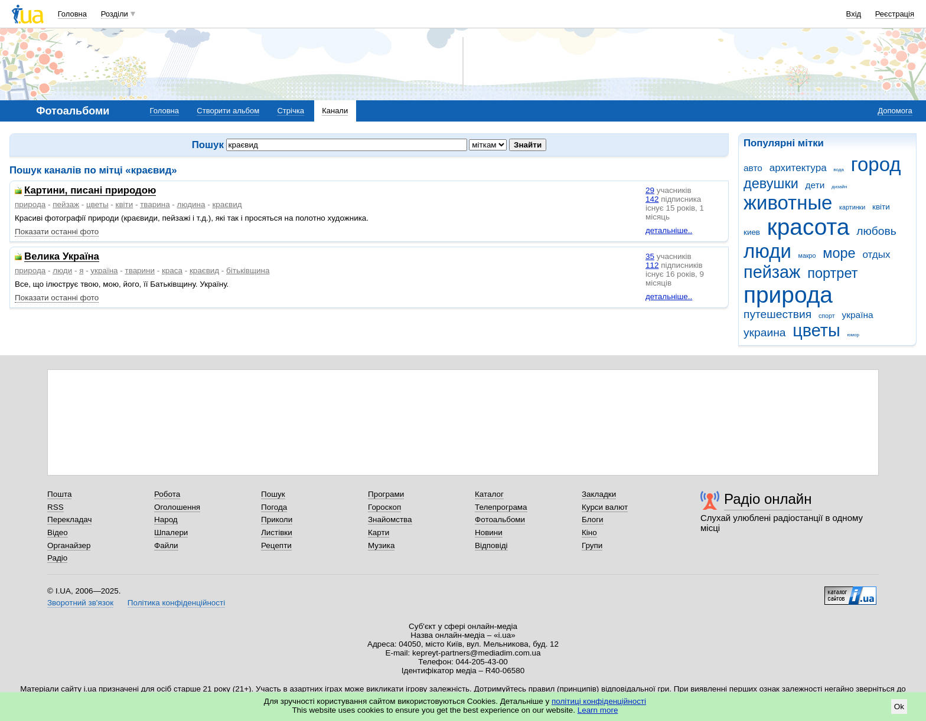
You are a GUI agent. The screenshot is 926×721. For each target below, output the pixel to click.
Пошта (59, 494)
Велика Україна (61, 257)
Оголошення (177, 507)
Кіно (589, 532)
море (839, 253)
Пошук (273, 494)
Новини (489, 532)
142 (651, 199)
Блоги (593, 519)
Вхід (854, 13)
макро (807, 255)
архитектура (798, 167)
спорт (827, 315)
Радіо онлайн (768, 499)
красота (808, 227)
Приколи (276, 519)
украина (764, 332)
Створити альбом (228, 110)
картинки (852, 207)
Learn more (598, 710)
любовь (876, 231)
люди (767, 251)
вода (838, 169)
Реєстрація (894, 13)
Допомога (895, 110)
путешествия (777, 314)
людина (191, 204)
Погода (274, 507)
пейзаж (772, 272)
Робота (167, 494)
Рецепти (276, 545)
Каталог (489, 494)
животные (788, 203)
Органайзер (68, 545)
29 (649, 190)
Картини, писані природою (90, 191)
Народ (166, 519)
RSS (55, 507)
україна (857, 315)
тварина (155, 204)
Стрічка (290, 110)
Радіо (57, 557)
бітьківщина (247, 270)
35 (649, 256)
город (876, 164)
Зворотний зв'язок (80, 602)
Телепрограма (501, 507)
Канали (335, 110)
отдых (876, 254)
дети (815, 185)
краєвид (227, 204)
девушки (771, 183)
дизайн (839, 186)
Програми (386, 494)
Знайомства (390, 519)
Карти (378, 532)
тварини (140, 270)
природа (788, 294)
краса (172, 270)
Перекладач (69, 519)
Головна (72, 13)
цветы (816, 330)
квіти (881, 206)
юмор (853, 334)
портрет (832, 273)
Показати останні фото (57, 231)
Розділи (114, 13)
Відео (57, 532)
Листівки (276, 532)
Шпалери (171, 532)
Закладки (599, 494)
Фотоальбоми (500, 519)
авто (753, 168)
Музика (381, 545)
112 (651, 265)
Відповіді (491, 545)
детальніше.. (668, 230)
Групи (592, 545)
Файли (166, 545)
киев (752, 232)
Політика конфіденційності (176, 602)
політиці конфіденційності (599, 701)
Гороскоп (384, 507)
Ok (899, 706)
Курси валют (605, 507)
